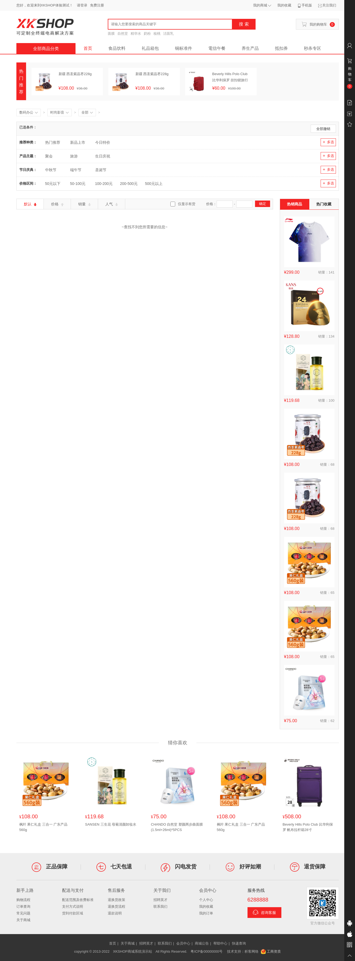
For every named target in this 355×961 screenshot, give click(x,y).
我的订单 (206, 913)
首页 (88, 48)
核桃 (156, 33)
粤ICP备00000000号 (207, 951)
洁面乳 (168, 33)
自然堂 (122, 33)
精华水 (136, 33)
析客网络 (252, 951)
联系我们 (160, 906)
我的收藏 (206, 906)
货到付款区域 (72, 913)
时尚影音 (59, 112)
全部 (87, 112)
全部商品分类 (46, 48)
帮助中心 (220, 943)
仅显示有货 (186, 204)
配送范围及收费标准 (78, 900)
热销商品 (294, 204)
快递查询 (239, 943)
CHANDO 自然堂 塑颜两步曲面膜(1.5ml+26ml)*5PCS (177, 827)
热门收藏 (323, 204)
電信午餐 (216, 48)
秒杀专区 (312, 48)
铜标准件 (183, 48)
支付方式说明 (72, 906)
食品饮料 (116, 48)
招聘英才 (160, 900)
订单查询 (23, 906)
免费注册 (97, 5)
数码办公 (28, 112)
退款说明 (115, 913)
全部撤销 (323, 129)
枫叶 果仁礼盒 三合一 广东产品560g (43, 827)
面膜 (111, 33)
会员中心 (183, 943)
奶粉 (147, 33)
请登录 (82, 5)
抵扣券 (281, 48)
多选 (328, 142)
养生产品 (250, 48)
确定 (262, 204)
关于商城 (23, 920)
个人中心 (206, 900)
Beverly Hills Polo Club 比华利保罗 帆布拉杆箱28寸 (308, 827)
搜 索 (244, 24)
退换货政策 (116, 900)
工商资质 (271, 951)
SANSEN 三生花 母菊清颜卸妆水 (111, 824)
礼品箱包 (150, 48)
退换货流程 (116, 906)
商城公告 (202, 943)
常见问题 (23, 913)
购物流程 (23, 900)
